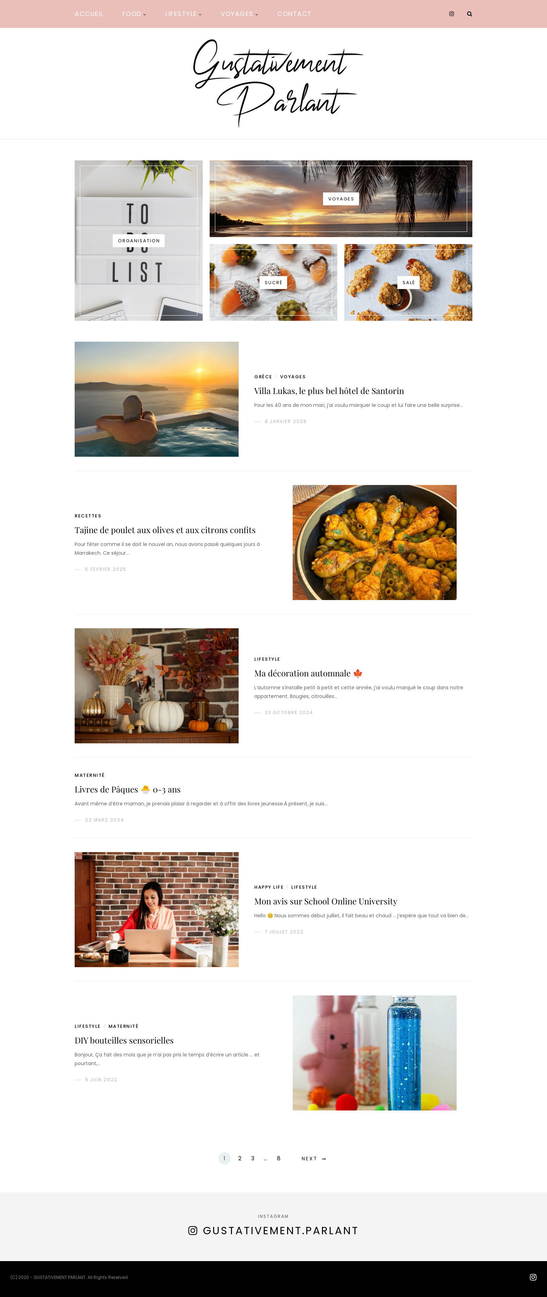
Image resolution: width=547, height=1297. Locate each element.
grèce (263, 376)
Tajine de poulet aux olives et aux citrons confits (165, 529)
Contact (294, 13)
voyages (293, 376)
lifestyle (267, 659)
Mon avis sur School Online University (325, 901)
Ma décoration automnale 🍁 (308, 672)
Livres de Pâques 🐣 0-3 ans (128, 789)
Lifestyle (181, 13)
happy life (269, 887)
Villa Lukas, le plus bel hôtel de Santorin (329, 390)
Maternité (90, 775)
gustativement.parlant (281, 1230)
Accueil (89, 13)
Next (310, 1158)
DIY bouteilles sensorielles (124, 1040)
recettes (88, 516)
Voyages (237, 13)
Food (132, 13)
